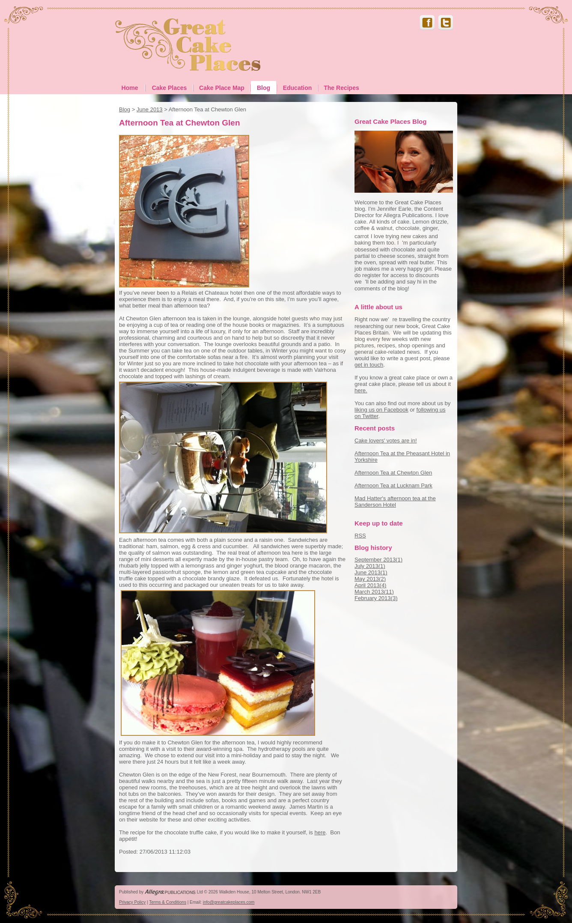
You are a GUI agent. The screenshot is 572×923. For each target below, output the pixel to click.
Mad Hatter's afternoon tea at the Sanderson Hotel (395, 501)
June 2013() (371, 572)
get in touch (369, 364)
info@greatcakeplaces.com (229, 902)
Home (130, 87)
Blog (263, 87)
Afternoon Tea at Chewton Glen (393, 472)
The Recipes (341, 87)
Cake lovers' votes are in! (386, 440)
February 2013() (376, 598)
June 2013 (150, 109)
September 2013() (378, 559)
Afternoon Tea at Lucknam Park (393, 485)
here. (361, 390)
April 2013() (370, 585)
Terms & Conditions (167, 902)
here (319, 832)
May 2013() (370, 579)
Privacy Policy (132, 902)
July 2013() (370, 566)
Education (297, 87)
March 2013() (374, 591)
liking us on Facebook (381, 409)
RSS (360, 535)
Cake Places (169, 87)
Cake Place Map (221, 87)
